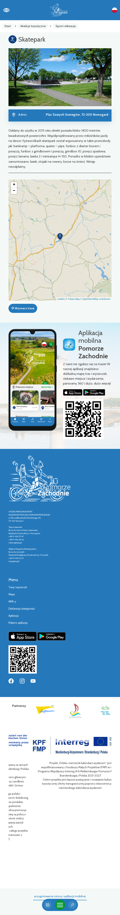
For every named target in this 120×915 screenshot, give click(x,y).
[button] (60, 236)
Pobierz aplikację (18, 622)
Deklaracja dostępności (21, 608)
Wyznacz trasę (22, 308)
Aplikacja (13, 615)
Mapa (11, 594)
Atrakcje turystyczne (33, 26)
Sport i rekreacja (66, 26)
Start (7, 26)
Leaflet (60, 299)
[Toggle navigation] (60, 905)
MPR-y (12, 601)
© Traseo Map (73, 299)
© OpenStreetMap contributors (95, 299)
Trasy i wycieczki (17, 587)
